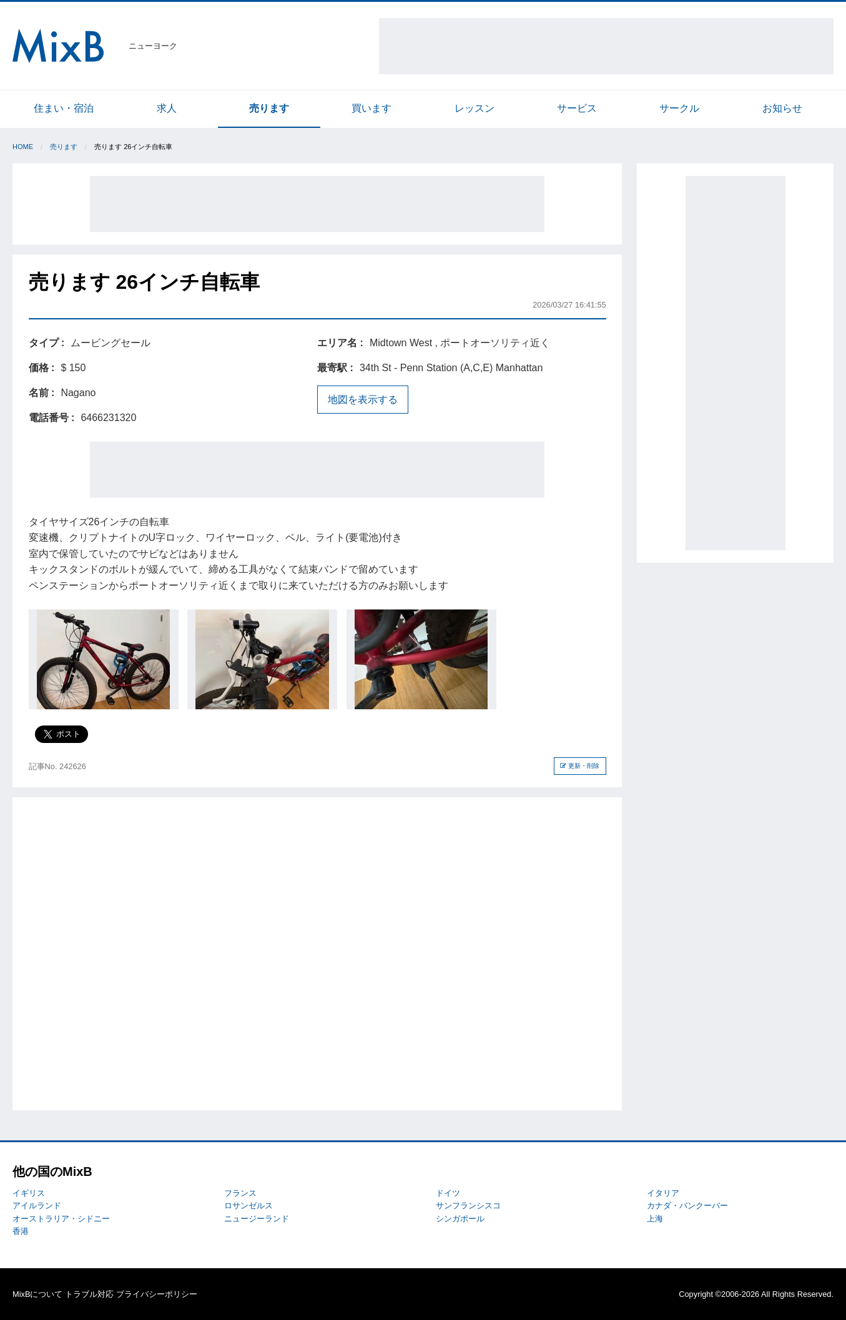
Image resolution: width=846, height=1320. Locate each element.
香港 (20, 1231)
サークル (679, 108)
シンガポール (460, 1218)
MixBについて (37, 1294)
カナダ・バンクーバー (687, 1205)
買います (371, 108)
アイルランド (36, 1205)
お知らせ (782, 108)
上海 (655, 1218)
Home (22, 146)
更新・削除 (579, 765)
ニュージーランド (256, 1218)
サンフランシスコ (468, 1205)
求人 (167, 108)
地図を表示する (363, 399)
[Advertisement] (606, 46)
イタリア (663, 1193)
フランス (240, 1193)
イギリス (28, 1193)
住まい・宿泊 (64, 108)
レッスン (474, 108)
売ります (269, 108)
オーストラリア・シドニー (61, 1218)
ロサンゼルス (248, 1205)
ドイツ (448, 1193)
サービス (577, 108)
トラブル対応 (89, 1294)
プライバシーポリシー (156, 1294)
